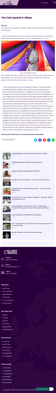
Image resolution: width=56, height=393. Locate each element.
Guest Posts (6, 350)
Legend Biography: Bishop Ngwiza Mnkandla (26, 171)
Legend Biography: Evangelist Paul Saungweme (26, 215)
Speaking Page (6, 353)
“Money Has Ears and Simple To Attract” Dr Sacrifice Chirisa (30, 180)
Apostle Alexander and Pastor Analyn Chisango (27, 232)
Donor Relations (7, 379)
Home (2, 14)
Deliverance (6, 324)
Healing (4, 315)
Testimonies (6, 297)
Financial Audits (7, 382)
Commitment (6, 368)
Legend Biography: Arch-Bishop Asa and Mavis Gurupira (29, 153)
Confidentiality (6, 371)
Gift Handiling (6, 376)
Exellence (5, 321)
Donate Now (6, 341)
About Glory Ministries (10, 14)
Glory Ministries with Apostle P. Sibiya (28, 390)
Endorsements (6, 347)
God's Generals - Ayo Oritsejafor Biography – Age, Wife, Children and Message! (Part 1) (32, 198)
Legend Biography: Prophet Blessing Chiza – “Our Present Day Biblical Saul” (31, 189)
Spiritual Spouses (7, 329)
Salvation (5, 318)
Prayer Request (7, 303)
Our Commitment (8, 300)
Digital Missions (6, 294)
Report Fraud (6, 344)
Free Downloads (7, 291)
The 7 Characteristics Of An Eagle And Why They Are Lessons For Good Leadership (32, 224)
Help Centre (6, 288)
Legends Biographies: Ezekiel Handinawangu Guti (27, 162)
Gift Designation (7, 374)
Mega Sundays (6, 327)
